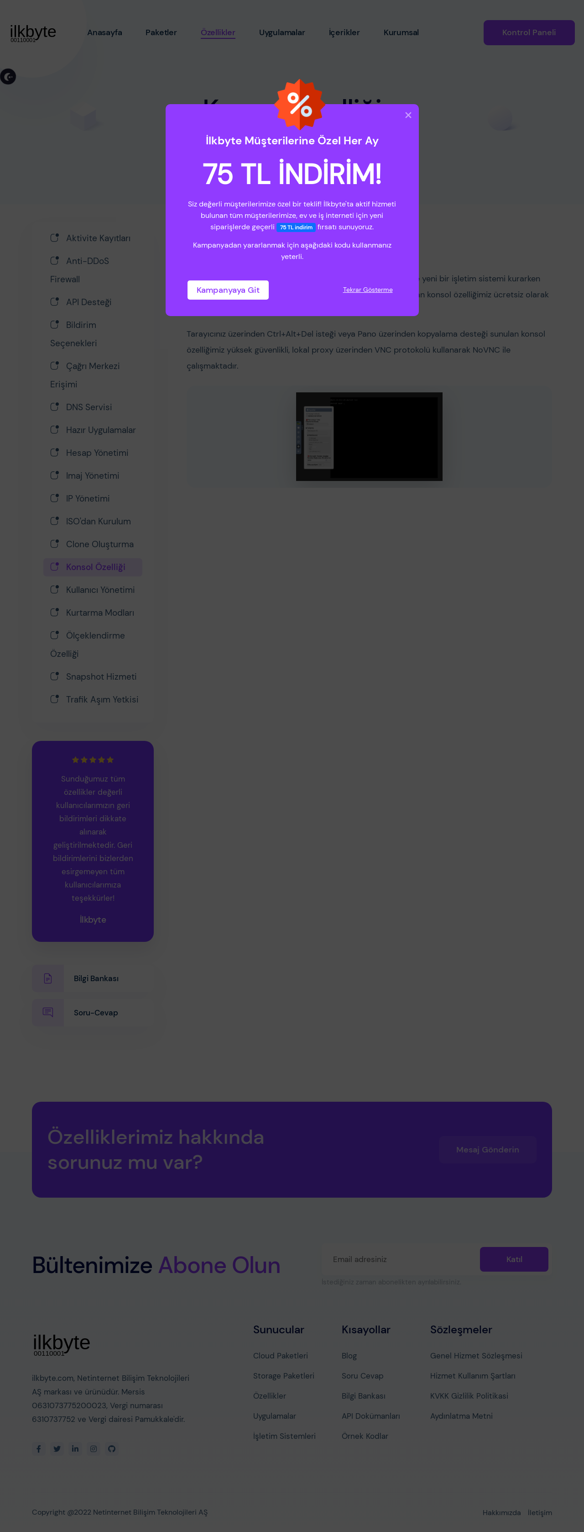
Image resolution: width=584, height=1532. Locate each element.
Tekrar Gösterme (368, 289)
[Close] (408, 115)
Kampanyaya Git (228, 290)
